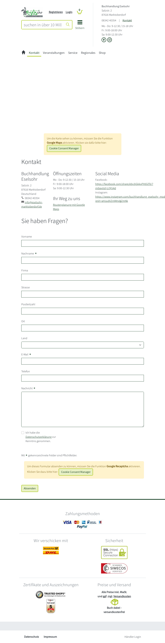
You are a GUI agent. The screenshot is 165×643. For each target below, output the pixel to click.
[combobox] (43, 24)
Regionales (88, 53)
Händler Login (132, 637)
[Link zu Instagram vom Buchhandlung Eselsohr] (109, 40)
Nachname (29, 253)
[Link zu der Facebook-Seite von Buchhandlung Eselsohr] (104, 40)
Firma (24, 270)
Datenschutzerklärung (39, 437)
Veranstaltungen (54, 53)
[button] (80, 26)
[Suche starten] (68, 24)
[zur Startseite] (23, 52)
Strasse (25, 287)
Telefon (25, 371)
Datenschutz (31, 637)
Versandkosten (122, 596)
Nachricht (28, 388)
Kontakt (127, 20)
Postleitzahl (28, 304)
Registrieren (56, 12)
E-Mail (26, 354)
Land (24, 338)
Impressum (50, 637)
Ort (23, 321)
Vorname (26, 236)
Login (69, 12)
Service (72, 53)
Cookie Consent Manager (64, 148)
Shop (102, 53)
